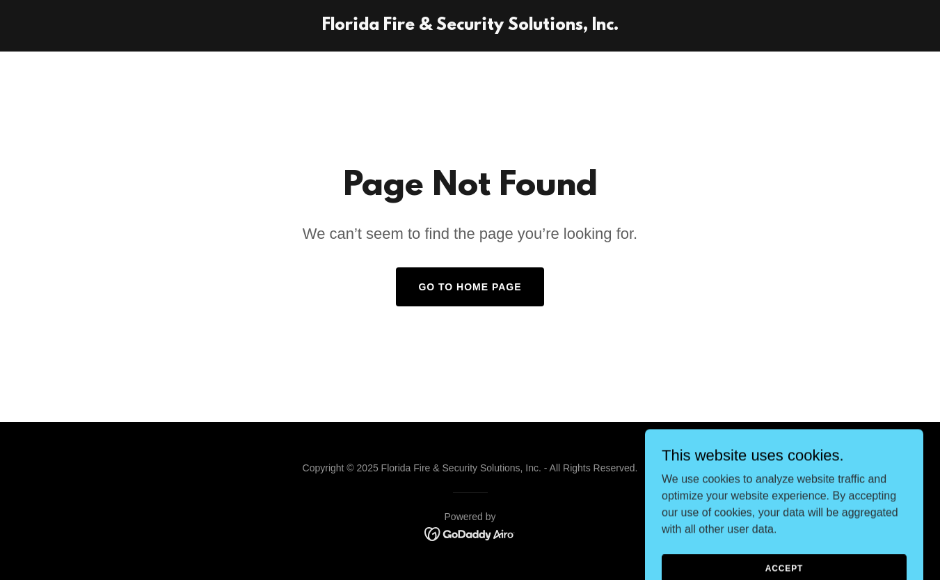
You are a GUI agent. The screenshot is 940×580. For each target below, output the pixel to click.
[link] (470, 26)
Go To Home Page (469, 286)
